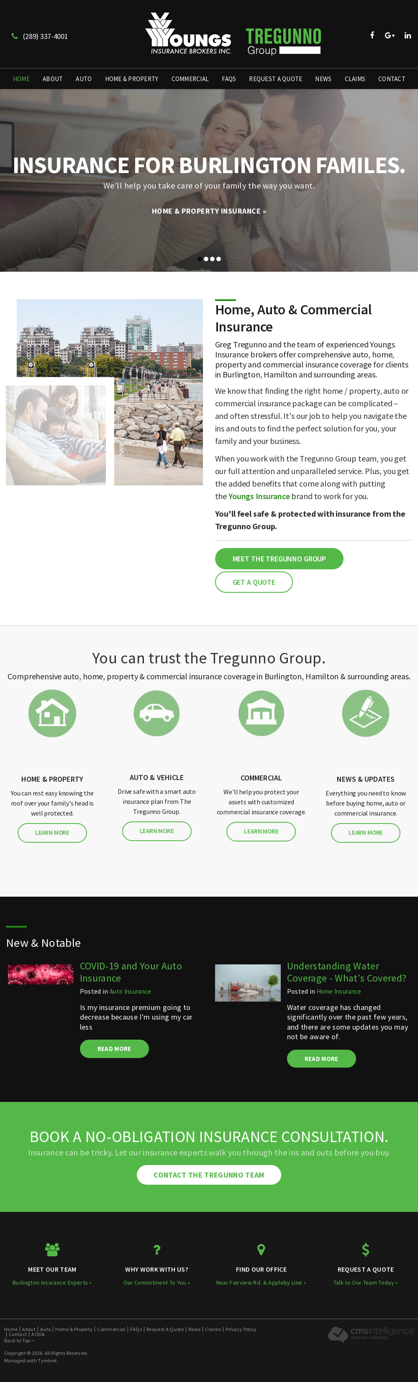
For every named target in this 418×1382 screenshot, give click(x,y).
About (53, 79)
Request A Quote (275, 79)
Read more (114, 1049)
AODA (38, 1334)
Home (21, 79)
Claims (355, 79)
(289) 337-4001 (40, 36)
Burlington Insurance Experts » (52, 1282)
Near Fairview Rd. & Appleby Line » (261, 1282)
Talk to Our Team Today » (365, 1282)
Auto (84, 79)
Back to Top (19, 1340)
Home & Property (132, 79)
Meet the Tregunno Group (279, 559)
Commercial (190, 79)
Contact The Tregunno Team (209, 1175)
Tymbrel (47, 1360)
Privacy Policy (241, 1329)
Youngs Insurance (259, 496)
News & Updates (366, 779)
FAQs (229, 79)
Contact (391, 79)
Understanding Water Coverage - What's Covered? (347, 971)
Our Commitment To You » (156, 1282)
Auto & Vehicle (157, 777)
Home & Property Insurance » (209, 211)
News (323, 79)
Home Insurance (339, 991)
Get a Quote (254, 582)
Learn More (52, 832)
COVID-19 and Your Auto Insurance (131, 971)
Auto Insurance (130, 991)
